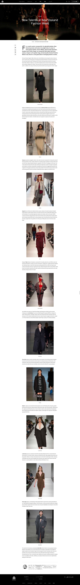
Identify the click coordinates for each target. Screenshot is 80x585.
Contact (40, 583)
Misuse (49, 583)
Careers (36, 583)
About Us (23, 583)
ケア (36, 1)
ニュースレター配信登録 (39, 576)
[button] (66, 1)
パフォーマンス (21, 1)
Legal (45, 583)
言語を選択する (26, 576)
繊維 (45, 1)
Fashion (33, 41)
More (54, 583)
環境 (40, 1)
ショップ (50, 1)
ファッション (29, 1)
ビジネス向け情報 (74, 1)
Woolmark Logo (30, 583)
